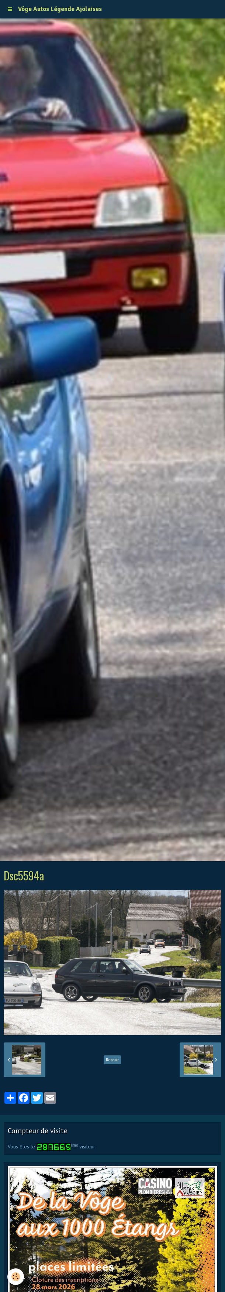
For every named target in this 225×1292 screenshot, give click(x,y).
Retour (112, 1059)
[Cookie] (15, 1276)
